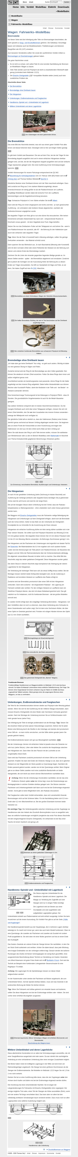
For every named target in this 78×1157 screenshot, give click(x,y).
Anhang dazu (12, 179)
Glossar (50, 28)
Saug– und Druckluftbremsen (30, 43)
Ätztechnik (14, 547)
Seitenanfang (69, 357)
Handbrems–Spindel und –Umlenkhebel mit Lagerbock (29, 102)
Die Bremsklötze (15, 86)
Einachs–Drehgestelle (21, 76)
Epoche (44, 179)
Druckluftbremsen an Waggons (59, 1150)
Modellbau (41, 7)
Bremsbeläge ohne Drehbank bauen (23, 90)
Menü (25, 2)
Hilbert (55, 200)
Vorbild (30, 7)
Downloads (63, 7)
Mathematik (55, 436)
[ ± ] (23, 134)
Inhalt (31, 2)
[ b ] (9, 151)
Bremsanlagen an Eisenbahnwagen (20, 56)
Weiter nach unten (66, 357)
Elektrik (52, 7)
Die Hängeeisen (15, 94)
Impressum (41, 1153)
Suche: (47, 2)
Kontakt (67, 28)
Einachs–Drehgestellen (28, 515)
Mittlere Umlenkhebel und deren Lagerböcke (25, 106)
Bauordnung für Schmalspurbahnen (22, 176)
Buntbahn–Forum (53, 960)
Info (23, 7)
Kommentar (59, 28)
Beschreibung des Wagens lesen (39, 1043)
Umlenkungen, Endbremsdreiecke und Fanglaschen (28, 98)
